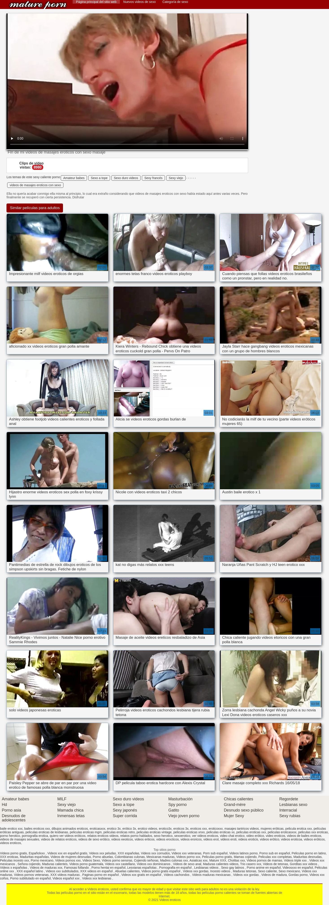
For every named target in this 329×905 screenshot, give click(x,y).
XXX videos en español (97, 871)
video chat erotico (232, 836)
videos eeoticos (122, 839)
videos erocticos (167, 839)
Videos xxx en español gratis (67, 853)
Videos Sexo (91, 860)
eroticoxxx (216, 828)
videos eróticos (314, 839)
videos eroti (229, 839)
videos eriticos (145, 839)
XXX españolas (128, 853)
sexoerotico (182, 836)
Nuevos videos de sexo (139, 2)
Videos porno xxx (188, 857)
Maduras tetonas (244, 871)
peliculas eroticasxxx (282, 832)
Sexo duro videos (126, 178)
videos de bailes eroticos (304, 836)
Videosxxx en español (297, 867)
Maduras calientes (55, 864)
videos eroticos (10, 843)
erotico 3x (114, 828)
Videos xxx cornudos (155, 853)
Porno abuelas (103, 857)
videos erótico (269, 839)
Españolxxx (37, 853)
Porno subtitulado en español (30, 878)
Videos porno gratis (13, 853)
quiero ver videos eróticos (68, 836)
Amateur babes (73, 178)
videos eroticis (248, 839)
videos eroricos (190, 839)
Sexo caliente (267, 871)
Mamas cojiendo (245, 857)
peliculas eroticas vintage (153, 832)
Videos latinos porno (243, 853)
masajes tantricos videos (242, 828)
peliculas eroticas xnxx (189, 832)
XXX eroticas (9, 857)
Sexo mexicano (289, 871)
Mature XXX (217, 860)
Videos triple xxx (296, 860)
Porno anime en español (264, 867)
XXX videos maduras (65, 875)
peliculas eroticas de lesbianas (47, 832)
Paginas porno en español (101, 875)
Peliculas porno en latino (309, 853)
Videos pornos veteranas (31, 875)
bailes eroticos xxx (37, 828)
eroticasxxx (97, 828)
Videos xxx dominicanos (154, 864)
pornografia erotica (35, 836)
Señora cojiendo (29, 864)
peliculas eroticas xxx (251, 832)
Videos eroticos (38, 5)
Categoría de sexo (175, 2)
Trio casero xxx (250, 864)
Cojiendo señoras (146, 860)
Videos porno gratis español (161, 871)
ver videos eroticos (205, 836)
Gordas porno (298, 875)
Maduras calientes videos (220, 864)
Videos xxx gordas (195, 871)
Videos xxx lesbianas (97, 878)
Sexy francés (153, 178)
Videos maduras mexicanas (212, 875)
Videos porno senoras (117, 860)
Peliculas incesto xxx (14, 860)
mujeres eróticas (272, 828)
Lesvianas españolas (142, 867)
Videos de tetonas (275, 864)
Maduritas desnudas (307, 857)
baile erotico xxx (11, 828)
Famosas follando (77, 867)
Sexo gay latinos (233, 867)
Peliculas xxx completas (275, 857)
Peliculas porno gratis (217, 857)
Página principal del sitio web (96, 2)
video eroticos (275, 836)
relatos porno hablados (136, 836)
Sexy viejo (176, 178)
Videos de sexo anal (187, 864)
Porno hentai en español (108, 867)
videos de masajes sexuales (19, 839)
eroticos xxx (198, 828)
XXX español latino (30, 871)
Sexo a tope (99, 178)
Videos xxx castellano (120, 864)
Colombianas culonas (130, 857)
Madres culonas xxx (174, 860)
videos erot (211, 839)
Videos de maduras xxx (46, 867)
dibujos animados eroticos (70, 828)
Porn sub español (215, 853)
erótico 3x (129, 828)
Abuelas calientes (127, 871)
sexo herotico (163, 836)
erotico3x (165, 828)
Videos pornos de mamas (264, 860)
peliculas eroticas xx (220, 832)
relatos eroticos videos (102, 836)
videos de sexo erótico (93, 839)
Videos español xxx (66, 878)
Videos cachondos (177, 875)
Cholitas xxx (236, 860)
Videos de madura (274, 875)
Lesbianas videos (206, 867)
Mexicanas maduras (161, 857)
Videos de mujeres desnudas (71, 857)
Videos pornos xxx (68, 860)
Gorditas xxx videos (304, 864)
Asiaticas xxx (198, 860)
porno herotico (10, 836)
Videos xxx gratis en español (141, 875)
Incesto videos (220, 871)
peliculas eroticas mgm (86, 832)
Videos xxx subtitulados (62, 871)
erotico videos (147, 828)
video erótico (255, 836)
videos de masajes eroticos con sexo (35, 185)
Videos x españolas (14, 867)
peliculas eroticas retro (119, 832)
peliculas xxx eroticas (313, 832)
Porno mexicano (42, 860)
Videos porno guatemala (86, 864)
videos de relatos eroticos (59, 839)
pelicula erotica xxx (298, 828)
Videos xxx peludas (102, 853)
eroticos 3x (181, 828)
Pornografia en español (176, 867)
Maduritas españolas (34, 857)
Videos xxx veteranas (186, 853)
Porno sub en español (274, 853)
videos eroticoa (291, 839)
